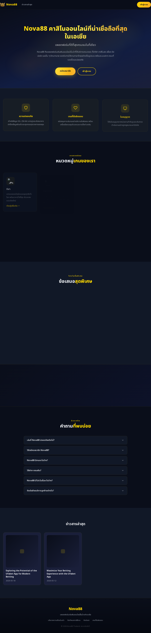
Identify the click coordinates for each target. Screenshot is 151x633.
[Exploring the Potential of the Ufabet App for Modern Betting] (22, 551)
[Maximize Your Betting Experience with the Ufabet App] (63, 551)
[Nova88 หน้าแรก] (8, 4)
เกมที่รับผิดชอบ (98, 620)
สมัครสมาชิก (65, 71)
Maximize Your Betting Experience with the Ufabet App (61, 573)
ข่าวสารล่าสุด (27, 4)
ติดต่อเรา (86, 620)
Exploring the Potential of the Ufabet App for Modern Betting (21, 573)
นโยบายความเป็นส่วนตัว (56, 620)
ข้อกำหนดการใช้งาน (73, 620)
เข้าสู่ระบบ (144, 4)
